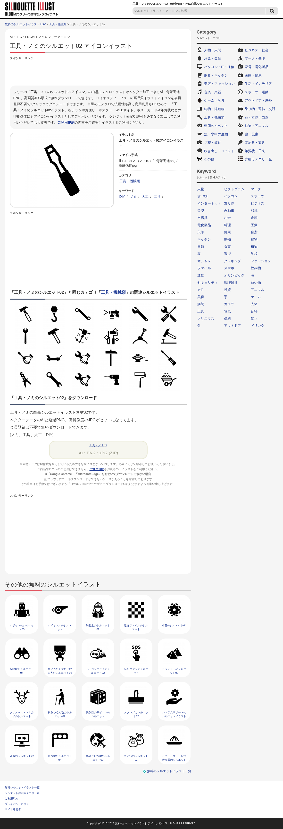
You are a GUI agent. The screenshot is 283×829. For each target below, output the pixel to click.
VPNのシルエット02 (21, 755)
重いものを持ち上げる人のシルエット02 (60, 670)
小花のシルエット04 (174, 625)
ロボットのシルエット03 (22, 627)
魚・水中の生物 (216, 134)
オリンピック (234, 275)
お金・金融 (212, 58)
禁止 (254, 318)
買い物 (256, 283)
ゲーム (256, 297)
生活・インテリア (258, 84)
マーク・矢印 (255, 58)
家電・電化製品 (256, 67)
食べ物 (202, 196)
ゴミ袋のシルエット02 (136, 757)
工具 (157, 197)
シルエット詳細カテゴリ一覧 (22, 793)
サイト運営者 (13, 809)
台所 (254, 232)
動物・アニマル (256, 126)
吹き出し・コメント (219, 151)
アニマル (257, 290)
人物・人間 (212, 50)
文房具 (202, 218)
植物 (254, 247)
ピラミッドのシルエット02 (174, 670)
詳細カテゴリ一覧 (258, 159)
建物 (254, 239)
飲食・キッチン (216, 75)
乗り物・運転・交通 (260, 109)
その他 (209, 159)
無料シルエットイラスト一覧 (22, 787)
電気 (227, 311)
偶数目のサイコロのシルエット (98, 714)
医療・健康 (253, 75)
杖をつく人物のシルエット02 (60, 714)
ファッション (261, 261)
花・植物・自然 (256, 117)
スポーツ (257, 196)
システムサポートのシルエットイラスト (174, 714)
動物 (227, 239)
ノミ (133, 197)
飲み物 (256, 268)
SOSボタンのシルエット (136, 670)
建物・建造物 (214, 109)
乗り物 (229, 203)
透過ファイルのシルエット (136, 627)
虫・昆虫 (251, 134)
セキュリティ (207, 283)
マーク (256, 189)
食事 (227, 247)
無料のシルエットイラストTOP (25, 24)
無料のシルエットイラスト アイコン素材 (139, 823)
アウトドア (232, 326)
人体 (254, 304)
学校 (254, 254)
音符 (254, 311)
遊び (227, 254)
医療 (254, 225)
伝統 (227, 318)
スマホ (229, 268)
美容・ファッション (219, 84)
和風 (254, 211)
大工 (145, 197)
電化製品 (204, 225)
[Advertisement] (98, 72)
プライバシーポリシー (18, 804)
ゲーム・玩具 (214, 100)
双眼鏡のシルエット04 (22, 670)
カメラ (229, 304)
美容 (200, 297)
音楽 (200, 211)
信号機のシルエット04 (60, 757)
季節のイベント (216, 126)
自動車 (229, 211)
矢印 (200, 232)
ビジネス (257, 203)
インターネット (209, 203)
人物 (200, 189)
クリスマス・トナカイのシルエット (22, 714)
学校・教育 (212, 142)
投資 (227, 290)
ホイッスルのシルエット (60, 627)
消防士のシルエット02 (98, 627)
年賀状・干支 (255, 151)
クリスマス (205, 318)
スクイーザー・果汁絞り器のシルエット (174, 757)
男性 (200, 290)
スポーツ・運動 (256, 92)
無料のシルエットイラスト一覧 (169, 771)
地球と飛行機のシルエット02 (98, 757)
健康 (227, 232)
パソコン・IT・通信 (219, 67)
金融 (254, 218)
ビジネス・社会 (256, 50)
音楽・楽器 (212, 92)
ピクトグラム (234, 189)
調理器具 (231, 283)
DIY (122, 197)
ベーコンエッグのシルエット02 (98, 670)
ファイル (204, 268)
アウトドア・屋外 (258, 100)
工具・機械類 (58, 24)
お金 (227, 218)
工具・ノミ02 (98, 445)
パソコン (231, 196)
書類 (200, 247)
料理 (227, 225)
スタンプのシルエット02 (136, 714)
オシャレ (204, 261)
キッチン (204, 239)
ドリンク (257, 326)
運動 (200, 275)
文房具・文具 (255, 142)
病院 (200, 304)
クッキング (232, 261)
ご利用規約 (66, 122)
